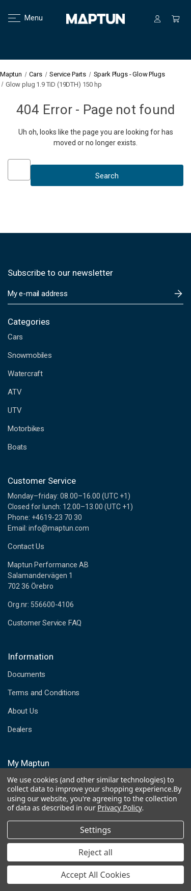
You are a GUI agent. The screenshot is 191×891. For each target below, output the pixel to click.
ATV (14, 392)
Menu (19, 18)
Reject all (95, 852)
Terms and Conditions (43, 692)
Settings (95, 829)
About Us (23, 711)
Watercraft (25, 373)
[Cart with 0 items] (175, 19)
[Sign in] (157, 19)
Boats (17, 447)
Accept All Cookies (95, 874)
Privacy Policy (119, 808)
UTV (14, 410)
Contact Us (26, 546)
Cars (15, 337)
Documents (26, 674)
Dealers (20, 729)
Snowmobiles (30, 355)
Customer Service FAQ (44, 622)
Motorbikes (26, 428)
